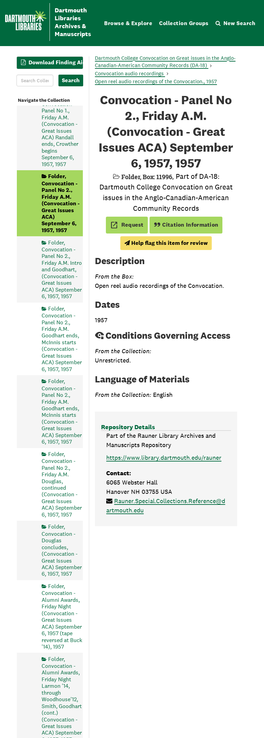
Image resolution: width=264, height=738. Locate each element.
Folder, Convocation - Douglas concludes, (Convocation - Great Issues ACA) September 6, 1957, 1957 (62, 550)
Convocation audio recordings (130, 73)
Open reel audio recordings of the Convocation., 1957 (156, 81)
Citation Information (186, 224)
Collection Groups (184, 23)
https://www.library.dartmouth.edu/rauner (163, 458)
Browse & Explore (128, 23)
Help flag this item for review (166, 243)
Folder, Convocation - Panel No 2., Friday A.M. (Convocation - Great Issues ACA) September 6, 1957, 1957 (60, 203)
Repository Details (128, 427)
